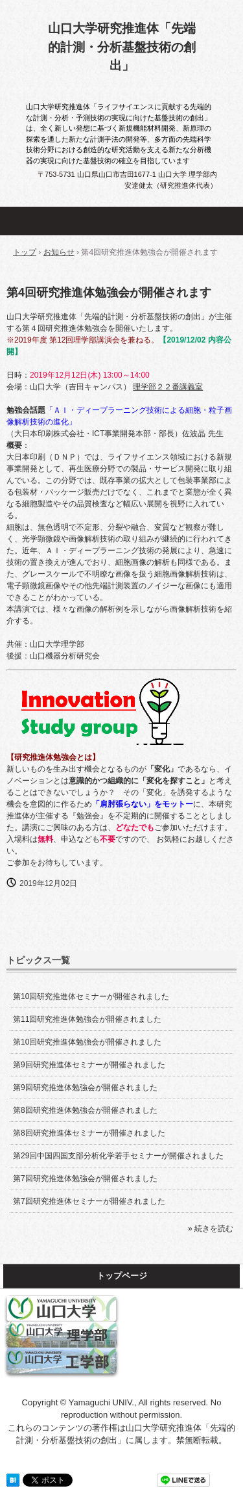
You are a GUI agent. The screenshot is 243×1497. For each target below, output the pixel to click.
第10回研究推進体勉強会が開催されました (87, 1042)
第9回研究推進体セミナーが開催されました (89, 1064)
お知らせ (59, 252)
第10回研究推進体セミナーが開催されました (91, 996)
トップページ (122, 1276)
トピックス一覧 (38, 960)
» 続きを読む (210, 1228)
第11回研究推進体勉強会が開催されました (87, 1019)
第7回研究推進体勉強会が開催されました (85, 1178)
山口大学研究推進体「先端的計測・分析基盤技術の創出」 (122, 46)
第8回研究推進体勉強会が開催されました (85, 1110)
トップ (24, 252)
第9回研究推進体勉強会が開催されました (85, 1087)
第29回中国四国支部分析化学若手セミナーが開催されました (118, 1155)
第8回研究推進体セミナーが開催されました (89, 1133)
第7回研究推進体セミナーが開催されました (89, 1201)
